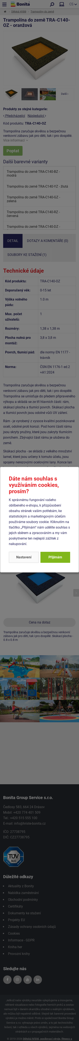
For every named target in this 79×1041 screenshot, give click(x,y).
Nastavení (23, 557)
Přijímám (55, 557)
